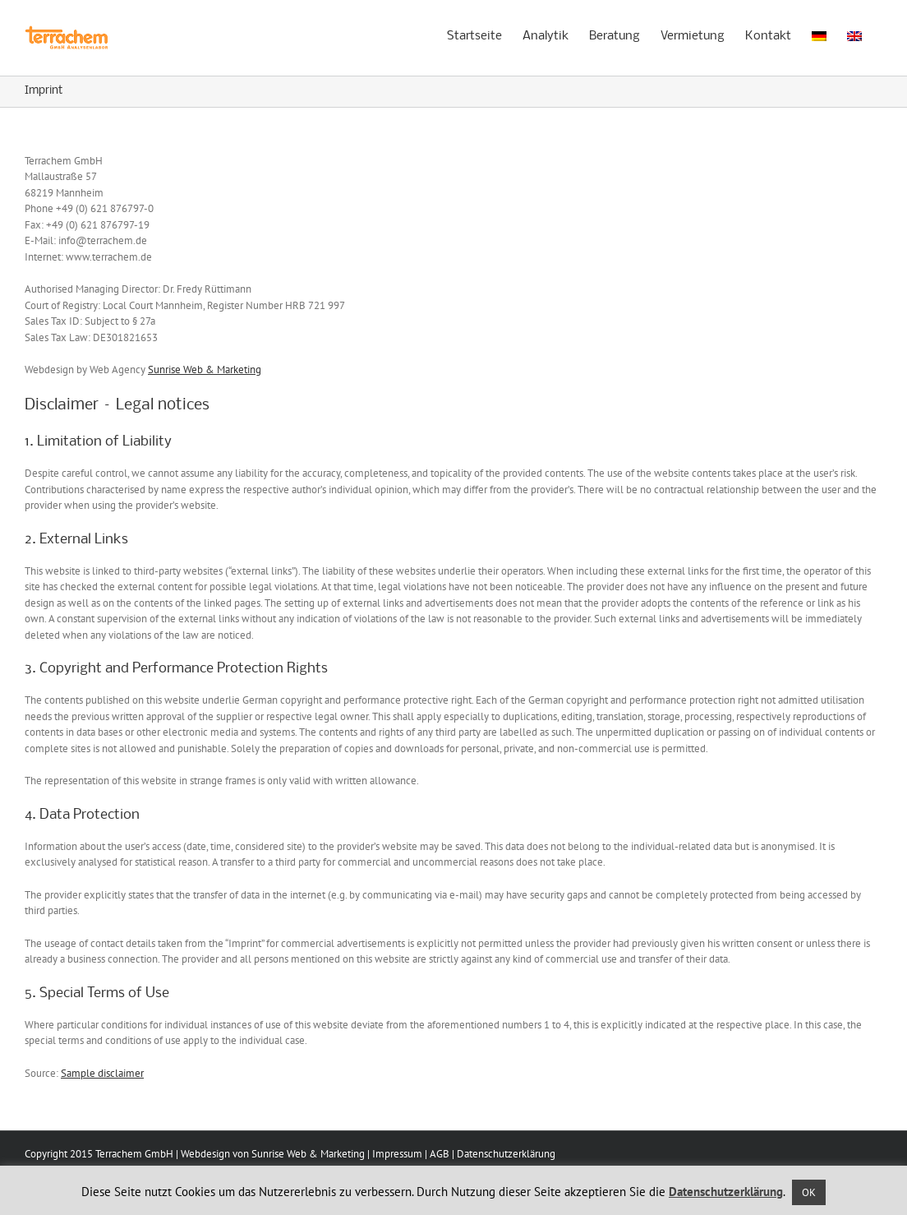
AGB (439, 1154)
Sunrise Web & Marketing (204, 370)
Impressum (397, 1154)
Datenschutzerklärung (506, 1154)
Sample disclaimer (102, 1073)
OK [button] (809, 1192)
